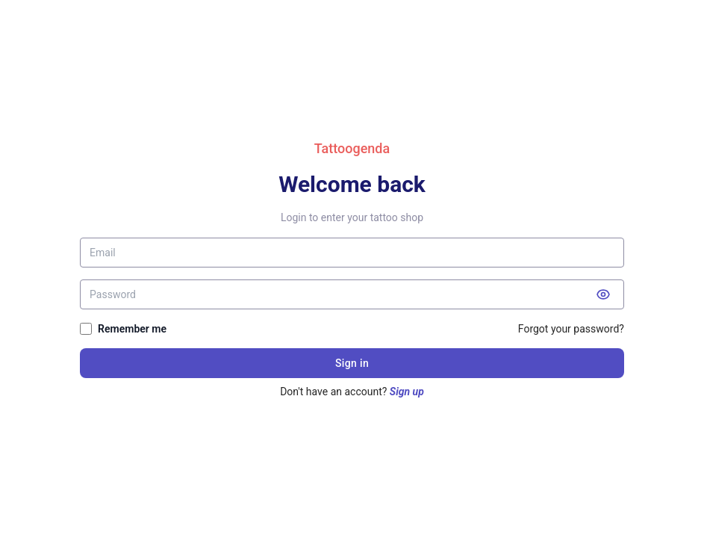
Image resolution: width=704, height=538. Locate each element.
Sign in (352, 363)
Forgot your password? (571, 329)
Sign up (407, 392)
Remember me (132, 329)
